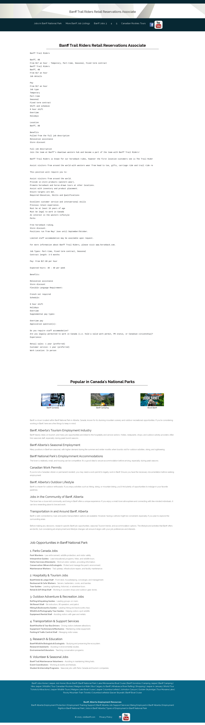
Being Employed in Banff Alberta (145, 707)
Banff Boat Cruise (134, 695)
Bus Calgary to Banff (100, 689)
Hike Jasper (36, 689)
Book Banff (72, 685)
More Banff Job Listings (78, 22)
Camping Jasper (149, 685)
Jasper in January (154, 689)
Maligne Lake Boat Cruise (83, 692)
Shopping (140, 689)
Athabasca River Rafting (123, 689)
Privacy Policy (105, 719)
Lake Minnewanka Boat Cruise (112, 685)
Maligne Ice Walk (82, 689)
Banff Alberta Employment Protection (48, 707)
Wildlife (46, 689)
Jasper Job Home (57, 685)
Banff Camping (165, 685)
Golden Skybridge (147, 692)
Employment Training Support (81, 707)
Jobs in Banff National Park (50, 22)
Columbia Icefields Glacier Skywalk (108, 695)
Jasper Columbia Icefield (107, 692)
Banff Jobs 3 (100, 22)
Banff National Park (87, 685)
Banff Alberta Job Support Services (112, 707)
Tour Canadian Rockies (62, 689)
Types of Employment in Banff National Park (126, 710)
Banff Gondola (134, 685)
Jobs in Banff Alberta (95, 710)
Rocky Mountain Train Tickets (76, 695)
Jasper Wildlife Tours (60, 692)
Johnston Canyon (129, 692)
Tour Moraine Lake (165, 692)
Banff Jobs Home (40, 685)
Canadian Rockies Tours (133, 22)
